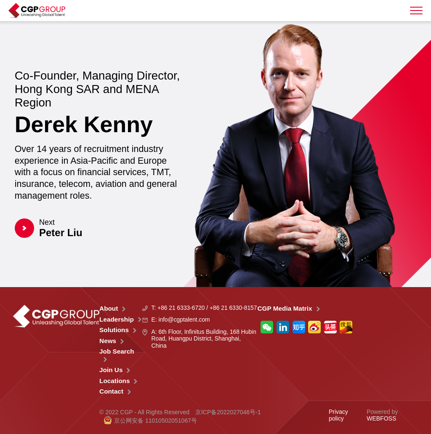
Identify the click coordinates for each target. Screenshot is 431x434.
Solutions (114, 329)
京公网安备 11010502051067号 (150, 420)
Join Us (110, 369)
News (107, 340)
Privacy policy (338, 415)
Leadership (116, 319)
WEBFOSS (381, 418)
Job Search (116, 351)
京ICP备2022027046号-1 (228, 412)
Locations (114, 380)
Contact (111, 391)
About (108, 308)
